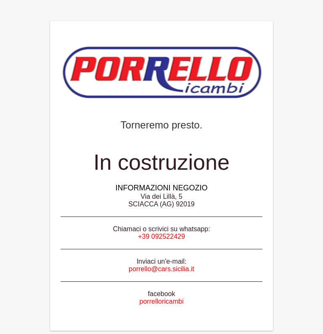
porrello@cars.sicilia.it (161, 269)
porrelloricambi (162, 301)
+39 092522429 (161, 236)
